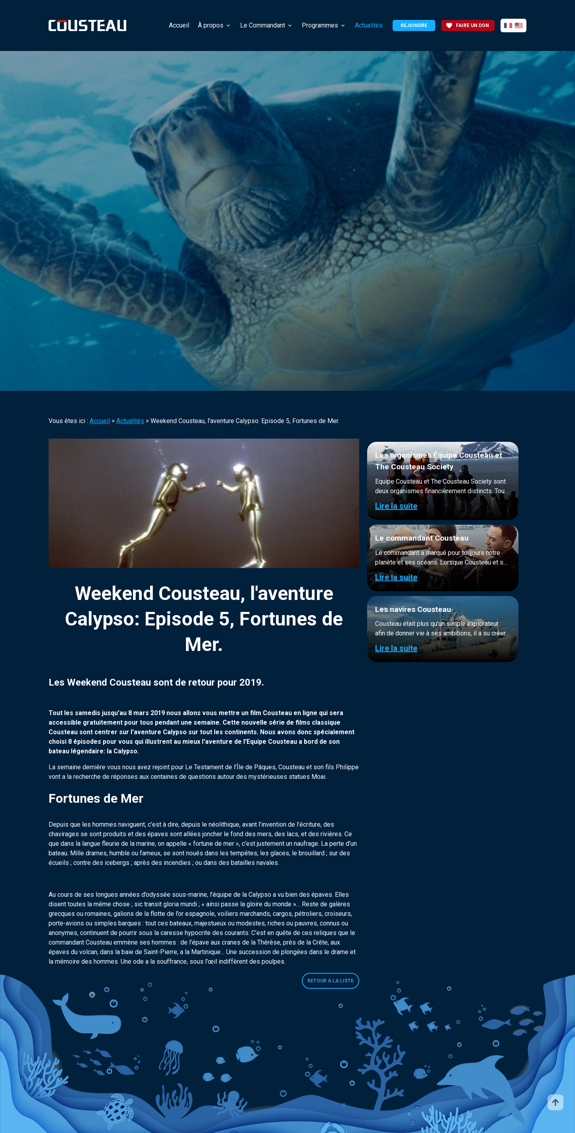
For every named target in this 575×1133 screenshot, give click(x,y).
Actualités (369, 25)
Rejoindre (414, 25)
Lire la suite (396, 506)
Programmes (320, 25)
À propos (210, 25)
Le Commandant (262, 25)
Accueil (179, 25)
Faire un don (467, 25)
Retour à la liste (330, 981)
